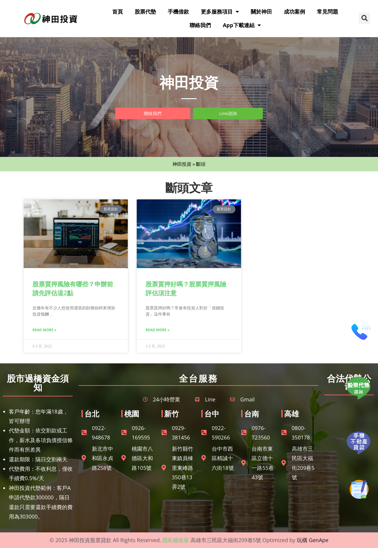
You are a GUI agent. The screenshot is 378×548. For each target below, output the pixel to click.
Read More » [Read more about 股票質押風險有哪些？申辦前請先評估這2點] (44, 329)
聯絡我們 (200, 25)
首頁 (117, 11)
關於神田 (261, 11)
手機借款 (178, 11)
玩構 (302, 540)
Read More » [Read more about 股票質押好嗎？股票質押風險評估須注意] (158, 329)
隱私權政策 (175, 540)
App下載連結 (241, 25)
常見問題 (327, 11)
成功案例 (294, 11)
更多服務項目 (220, 11)
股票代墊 (145, 11)
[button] (364, 18)
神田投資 (181, 164)
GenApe (318, 540)
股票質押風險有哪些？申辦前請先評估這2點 (72, 288)
